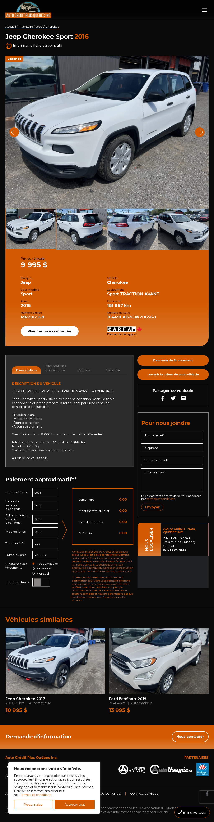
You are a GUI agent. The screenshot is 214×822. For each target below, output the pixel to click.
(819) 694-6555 (174, 549)
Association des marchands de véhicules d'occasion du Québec (130, 808)
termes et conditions (161, 498)
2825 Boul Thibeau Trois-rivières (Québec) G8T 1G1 (179, 542)
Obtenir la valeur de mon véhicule (173, 374)
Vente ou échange (105, 793)
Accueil (10, 26)
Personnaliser (33, 805)
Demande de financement (173, 360)
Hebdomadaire (45, 563)
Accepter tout (75, 805)
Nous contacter (190, 737)
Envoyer (152, 507)
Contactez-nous (144, 793)
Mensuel (40, 573)
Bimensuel (42, 568)
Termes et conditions (35, 795)
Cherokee (52, 26)
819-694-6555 (192, 812)
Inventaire (26, 26)
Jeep (39, 26)
